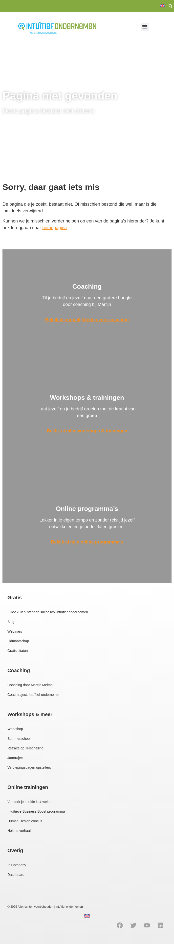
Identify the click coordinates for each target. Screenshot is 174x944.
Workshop (15, 729)
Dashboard (15, 875)
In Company (16, 865)
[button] (170, 6)
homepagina (54, 227)
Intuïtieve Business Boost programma (36, 811)
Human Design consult (24, 821)
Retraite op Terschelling (25, 748)
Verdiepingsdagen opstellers (29, 767)
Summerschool (18, 739)
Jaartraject (15, 758)
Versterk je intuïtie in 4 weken (29, 802)
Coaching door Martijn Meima (30, 685)
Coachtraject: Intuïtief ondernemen (34, 695)
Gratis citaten (17, 651)
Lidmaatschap (18, 641)
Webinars (14, 631)
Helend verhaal (19, 831)
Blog (10, 622)
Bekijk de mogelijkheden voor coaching (87, 319)
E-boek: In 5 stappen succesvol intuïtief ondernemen (47, 612)
